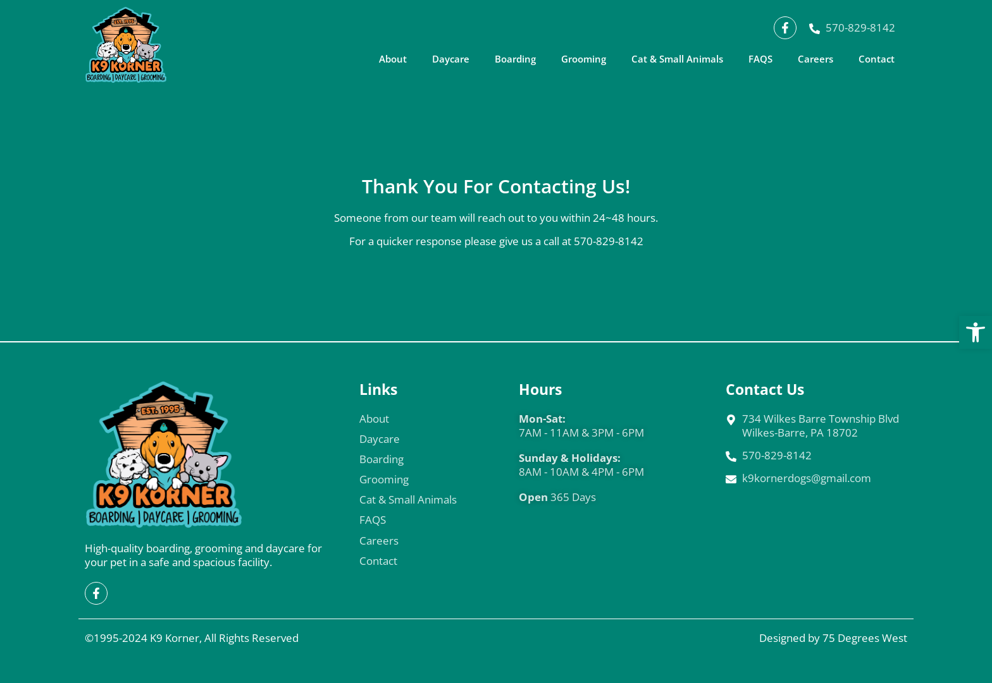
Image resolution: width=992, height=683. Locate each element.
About (393, 58)
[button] (975, 332)
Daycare (450, 58)
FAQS (760, 58)
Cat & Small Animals (677, 58)
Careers (815, 58)
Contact (877, 58)
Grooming (583, 58)
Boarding (515, 58)
